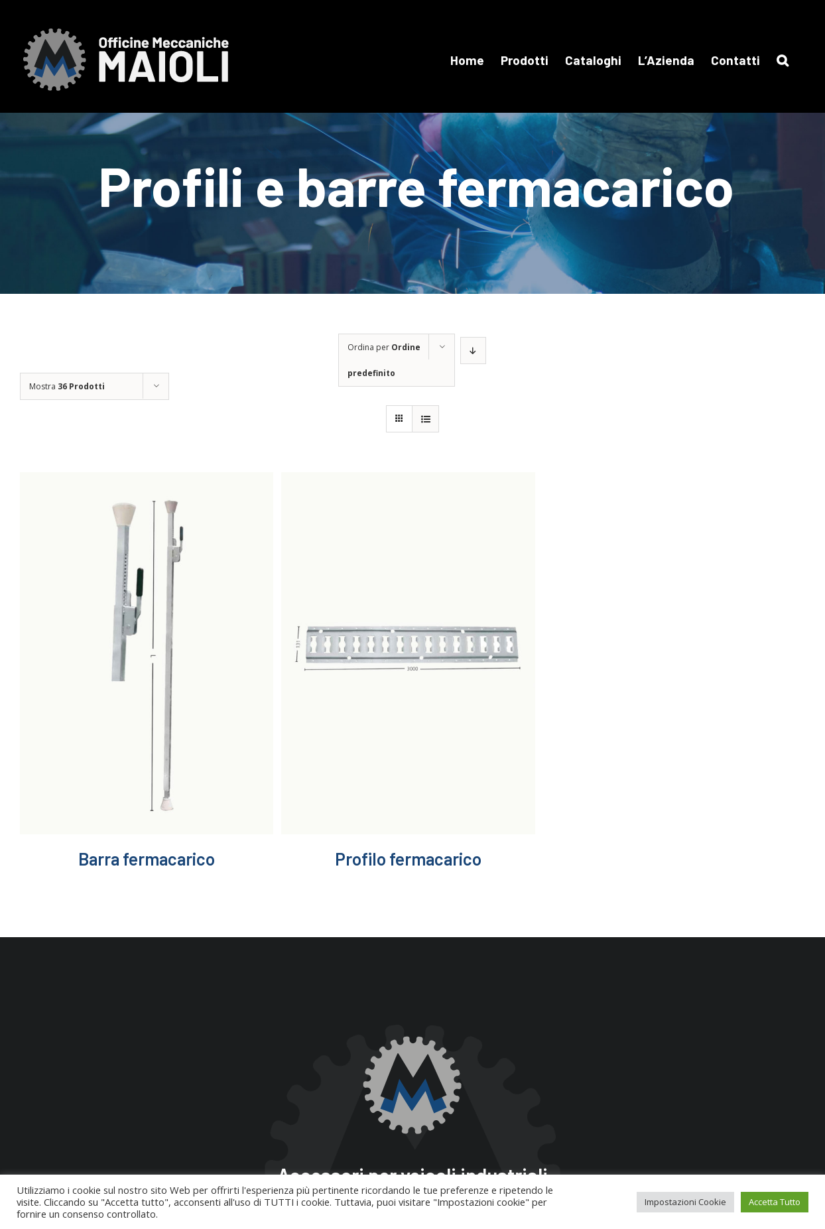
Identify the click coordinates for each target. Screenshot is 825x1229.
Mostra (67, 386)
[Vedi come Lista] (425, 419)
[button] (783, 60)
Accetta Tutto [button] (774, 1202)
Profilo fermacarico (408, 858)
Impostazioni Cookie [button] (685, 1202)
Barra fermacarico (146, 858)
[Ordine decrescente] (473, 350)
